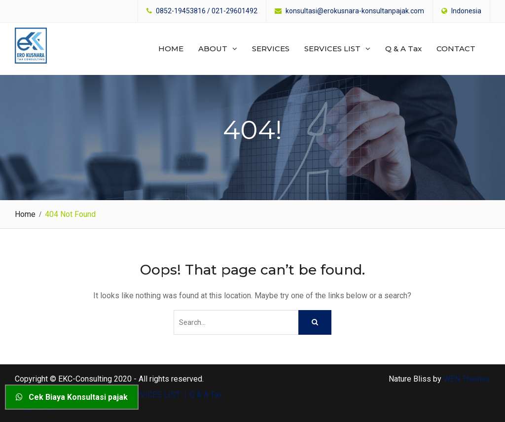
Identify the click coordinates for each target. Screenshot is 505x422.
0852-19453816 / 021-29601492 (206, 11)
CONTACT (455, 48)
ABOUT (212, 48)
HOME (170, 48)
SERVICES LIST (332, 48)
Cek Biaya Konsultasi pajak (72, 397)
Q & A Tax (403, 48)
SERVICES (270, 48)
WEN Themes (466, 378)
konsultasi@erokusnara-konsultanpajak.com (355, 11)
